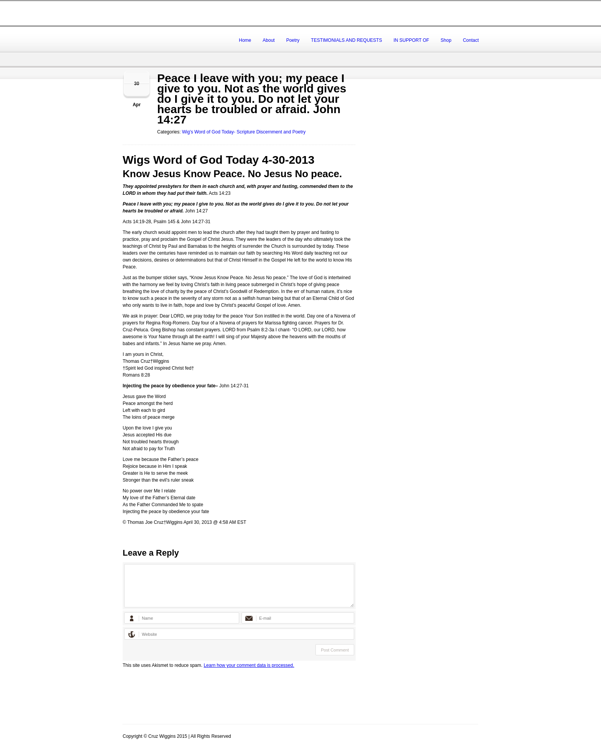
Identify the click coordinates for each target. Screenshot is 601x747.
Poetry (293, 40)
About (268, 40)
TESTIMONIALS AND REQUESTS (346, 40)
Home (245, 40)
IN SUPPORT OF (411, 40)
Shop (446, 40)
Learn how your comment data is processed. (249, 665)
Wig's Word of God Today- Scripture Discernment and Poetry (244, 132)
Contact (471, 40)
